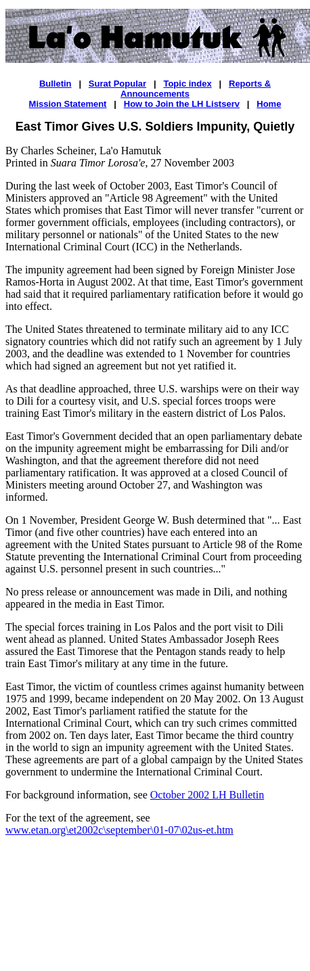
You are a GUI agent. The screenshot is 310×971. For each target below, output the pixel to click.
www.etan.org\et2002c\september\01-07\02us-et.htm (119, 830)
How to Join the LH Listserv (182, 104)
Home (269, 104)
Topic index (187, 83)
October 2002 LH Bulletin (207, 794)
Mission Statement (68, 104)
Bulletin (55, 83)
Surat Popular (117, 83)
